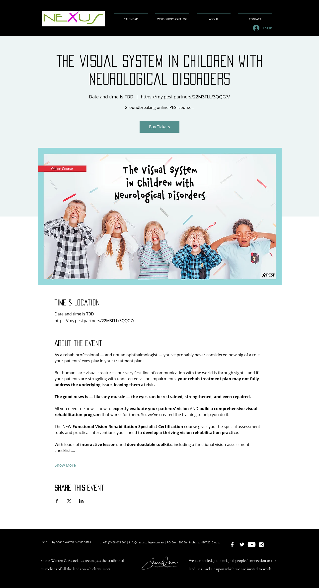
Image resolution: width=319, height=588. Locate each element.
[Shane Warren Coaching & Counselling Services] (251, 544)
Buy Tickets (159, 127)
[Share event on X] (69, 501)
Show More (65, 465)
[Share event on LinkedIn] (81, 501)
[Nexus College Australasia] (232, 544)
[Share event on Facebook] (57, 501)
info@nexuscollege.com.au (146, 542)
